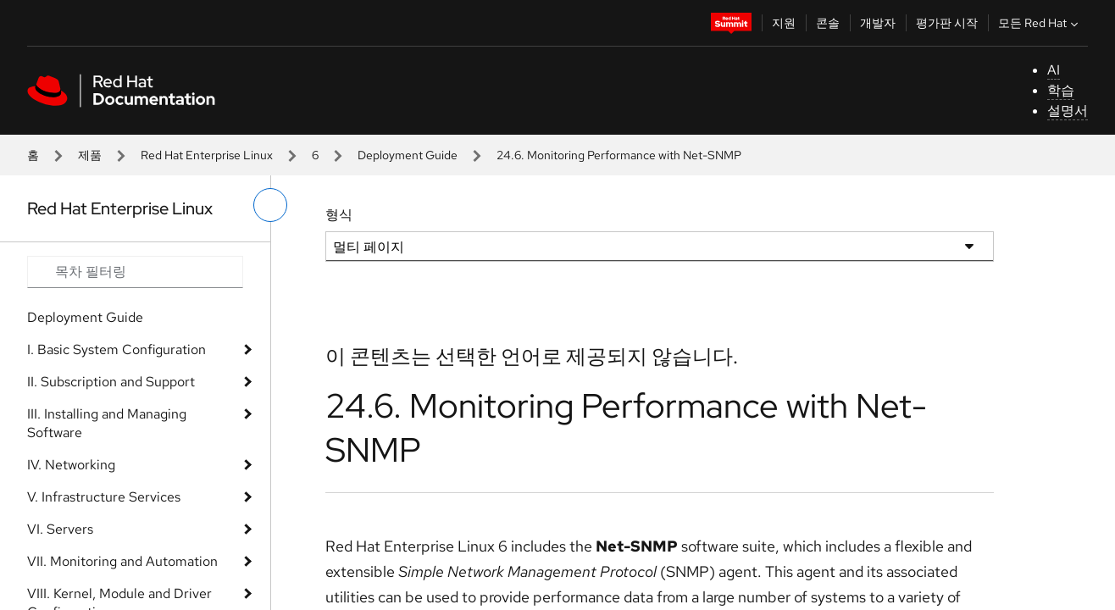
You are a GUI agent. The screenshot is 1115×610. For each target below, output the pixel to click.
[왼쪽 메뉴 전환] (270, 205)
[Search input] (135, 272)
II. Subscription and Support (111, 382)
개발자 (878, 22)
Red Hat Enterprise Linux (207, 155)
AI (1053, 70)
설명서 (1067, 110)
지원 (784, 22)
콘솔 (828, 22)
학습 (1060, 90)
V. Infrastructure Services (103, 497)
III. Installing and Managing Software (106, 423)
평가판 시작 (947, 22)
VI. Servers (60, 529)
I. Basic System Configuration (116, 349)
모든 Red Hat (1040, 22)
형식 (338, 215)
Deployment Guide (408, 155)
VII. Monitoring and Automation (122, 561)
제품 (90, 155)
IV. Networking (71, 465)
